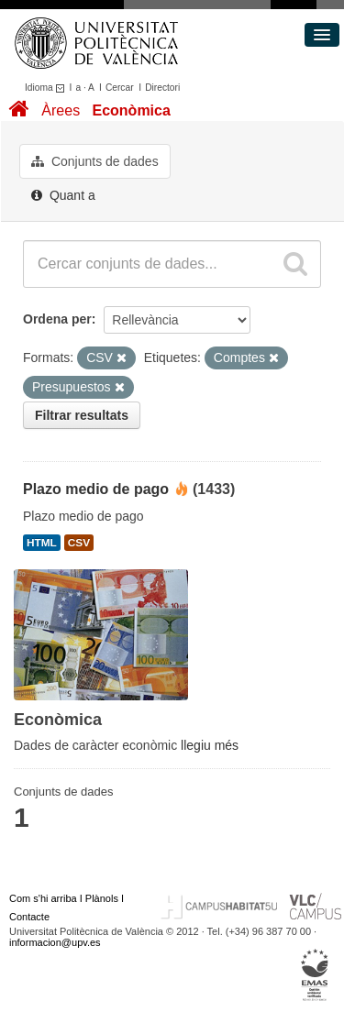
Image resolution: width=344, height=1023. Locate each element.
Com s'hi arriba (43, 898)
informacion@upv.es (55, 942)
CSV (79, 542)
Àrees (60, 110)
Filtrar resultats (81, 415)
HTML (42, 542)
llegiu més (210, 745)
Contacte (29, 916)
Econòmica (131, 110)
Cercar (119, 87)
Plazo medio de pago (96, 489)
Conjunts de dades (95, 161)
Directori (162, 87)
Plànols (101, 898)
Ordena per (57, 319)
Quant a (63, 195)
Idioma (47, 87)
